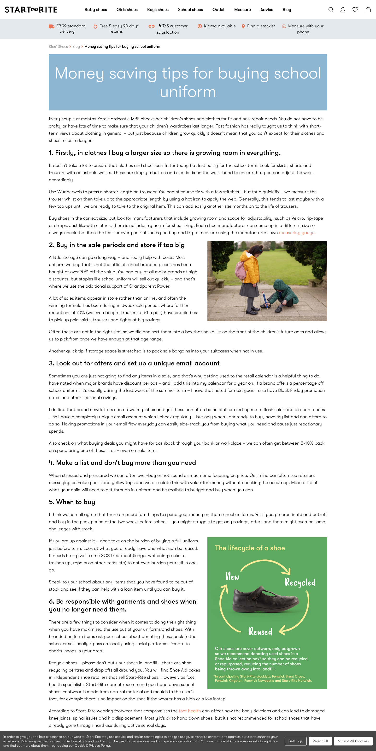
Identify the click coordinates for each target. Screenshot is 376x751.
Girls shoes (127, 9)
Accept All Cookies (353, 741)
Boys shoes (158, 9)
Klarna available (220, 26)
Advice (266, 9)
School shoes (190, 9)
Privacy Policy (99, 745)
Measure (242, 9)
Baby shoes (96, 9)
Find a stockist (261, 26)
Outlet (218, 9)
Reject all (320, 741)
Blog (287, 9)
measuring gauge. (297, 232)
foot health (190, 711)
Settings (296, 741)
